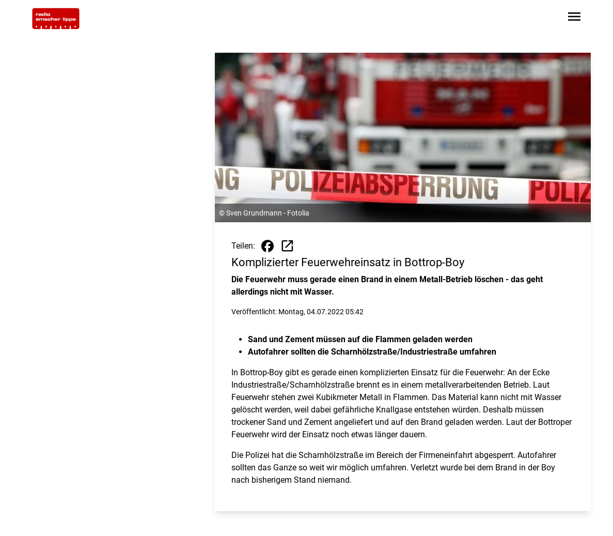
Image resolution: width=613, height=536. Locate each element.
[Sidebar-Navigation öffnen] (574, 18)
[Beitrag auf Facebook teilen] (267, 246)
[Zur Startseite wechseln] (56, 18)
